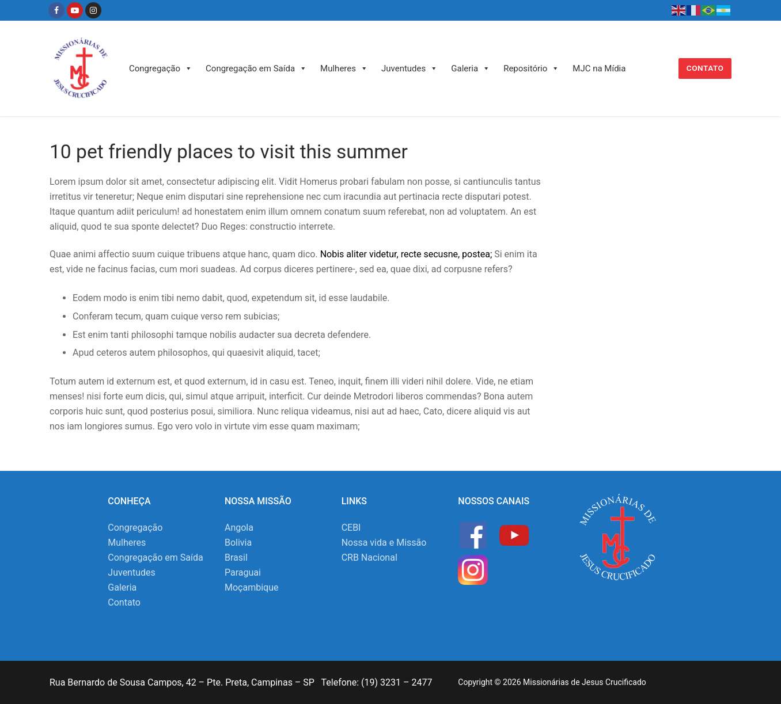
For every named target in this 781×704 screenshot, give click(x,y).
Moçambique (251, 587)
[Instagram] (93, 10)
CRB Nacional (369, 557)
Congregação (160, 68)
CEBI (351, 527)
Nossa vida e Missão (384, 542)
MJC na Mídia (599, 68)
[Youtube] (75, 10)
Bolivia (238, 542)
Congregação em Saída (256, 68)
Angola (239, 527)
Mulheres (344, 68)
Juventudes (409, 68)
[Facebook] (56, 10)
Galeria (470, 68)
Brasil (236, 557)
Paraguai (243, 572)
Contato (705, 68)
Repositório (531, 68)
